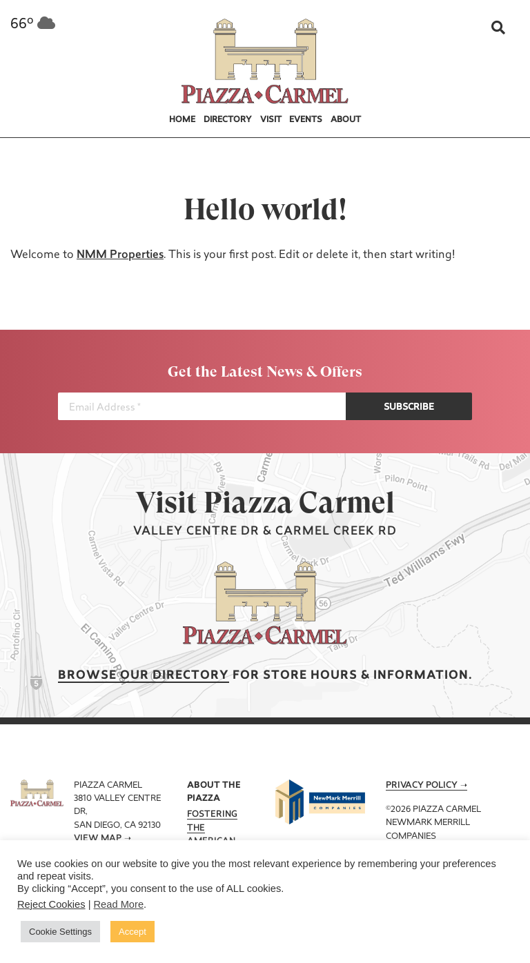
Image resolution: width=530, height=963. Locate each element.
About (346, 120)
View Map (97, 839)
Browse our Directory (143, 676)
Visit (271, 120)
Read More (119, 904)
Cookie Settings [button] (60, 931)
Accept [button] (132, 931)
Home (182, 120)
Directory (228, 120)
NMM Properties (120, 255)
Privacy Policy (422, 786)
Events (305, 120)
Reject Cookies (51, 904)
